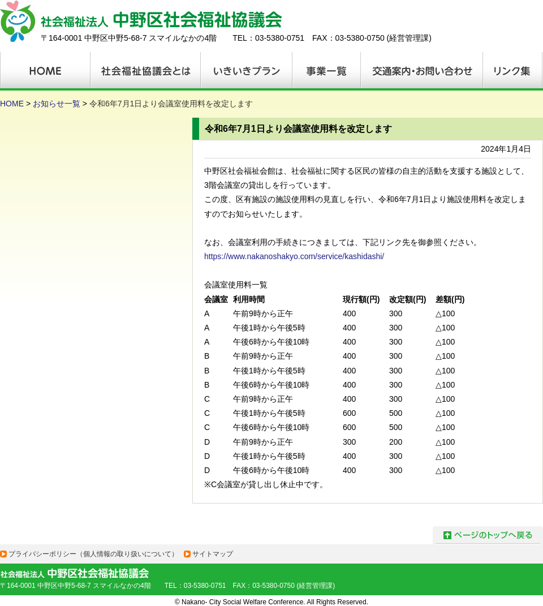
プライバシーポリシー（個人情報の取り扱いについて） (93, 554)
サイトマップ (212, 554)
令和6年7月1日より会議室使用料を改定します (171, 103)
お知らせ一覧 (56, 103)
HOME (12, 103)
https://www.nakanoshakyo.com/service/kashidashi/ (294, 256)
